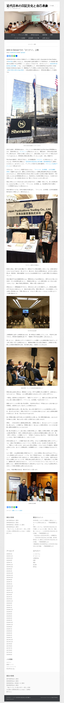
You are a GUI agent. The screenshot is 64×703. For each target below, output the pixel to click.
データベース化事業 (20, 38)
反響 (34, 560)
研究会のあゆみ (35, 34)
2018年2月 (9, 635)
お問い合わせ (45, 38)
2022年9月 (9, 588)
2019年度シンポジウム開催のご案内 (42, 520)
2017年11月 (10, 641)
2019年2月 (9, 620)
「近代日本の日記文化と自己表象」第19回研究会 (38, 161)
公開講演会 (36, 558)
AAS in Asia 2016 (18, 70)
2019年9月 (9, 611)
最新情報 (44, 34)
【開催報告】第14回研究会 (40, 544)
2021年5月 (9, 599)
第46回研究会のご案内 (12, 522)
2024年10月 (10, 566)
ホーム (13, 34)
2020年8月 (9, 603)
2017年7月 (9, 648)
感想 (13, 510)
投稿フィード (10, 664)
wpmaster (23, 52)
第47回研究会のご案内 (12, 520)
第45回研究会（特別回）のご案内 (15, 524)
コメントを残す (18, 510)
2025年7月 (9, 562)
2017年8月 (9, 646)
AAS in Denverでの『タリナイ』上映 (23, 50)
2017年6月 (9, 650)
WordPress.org (10, 668)
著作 (51, 34)
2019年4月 (9, 618)
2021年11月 (10, 592)
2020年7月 (9, 605)
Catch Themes (54, 697)
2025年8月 (9, 560)
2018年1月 (9, 637)
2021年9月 (9, 594)
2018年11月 (10, 624)
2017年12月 (10, 639)
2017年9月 (9, 643)
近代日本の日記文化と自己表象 (27, 5)
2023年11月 (10, 575)
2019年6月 (9, 616)
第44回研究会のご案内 (12, 527)
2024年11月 (10, 564)
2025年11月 (10, 556)
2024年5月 (9, 569)
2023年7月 (9, 581)
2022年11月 (10, 586)
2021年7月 (9, 596)
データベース (36, 556)
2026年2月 (9, 554)
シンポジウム (36, 554)
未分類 (35, 564)
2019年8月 (9, 614)
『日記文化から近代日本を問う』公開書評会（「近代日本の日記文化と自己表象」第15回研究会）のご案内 (45, 537)
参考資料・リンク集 (33, 38)
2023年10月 (10, 577)
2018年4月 (9, 633)
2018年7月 (9, 629)
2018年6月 (9, 631)
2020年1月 (9, 607)
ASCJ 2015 (11, 70)
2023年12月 (10, 573)
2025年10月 (10, 558)
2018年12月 (10, 622)
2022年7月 (9, 590)
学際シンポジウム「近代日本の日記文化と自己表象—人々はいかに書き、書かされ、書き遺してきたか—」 (45, 529)
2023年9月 (9, 579)
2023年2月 (9, 584)
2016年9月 (9, 654)
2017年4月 (9, 652)
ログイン (9, 662)
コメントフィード (11, 666)
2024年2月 (9, 571)
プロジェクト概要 (23, 34)
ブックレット (23, 151)
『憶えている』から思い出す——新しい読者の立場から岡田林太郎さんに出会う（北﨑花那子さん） (18, 531)
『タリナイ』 (39, 159)
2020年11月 (10, 601)
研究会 (35, 566)
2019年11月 (10, 609)
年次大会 (10, 61)
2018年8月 (9, 626)
